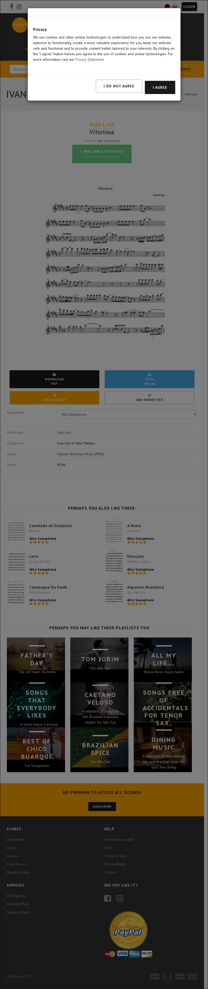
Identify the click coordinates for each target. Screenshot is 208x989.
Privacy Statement (89, 59)
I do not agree (119, 86)
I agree (160, 87)
